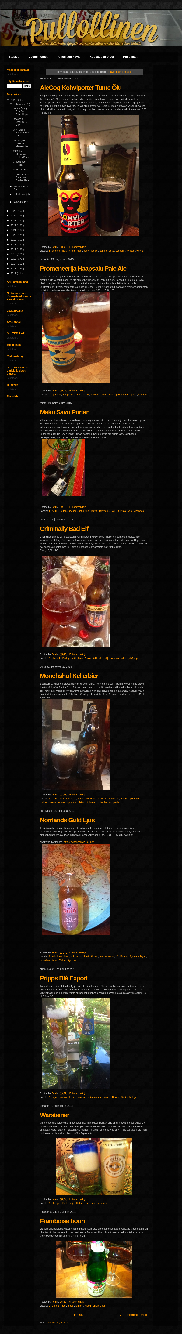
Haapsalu (68, 394)
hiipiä (72, 250)
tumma (122, 510)
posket (107, 1097)
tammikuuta (20, 202)
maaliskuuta (20, 186)
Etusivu (14, 56)
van (130, 510)
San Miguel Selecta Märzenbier (20, 143)
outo (112, 394)
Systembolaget (137, 956)
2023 (14, 220)
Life (87, 1203)
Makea (102, 798)
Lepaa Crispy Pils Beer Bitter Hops (20, 111)
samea (62, 802)
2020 (14, 235)
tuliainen (92, 802)
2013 (14, 268)
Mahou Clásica (21, 169)
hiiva (61, 798)
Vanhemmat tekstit (134, 1315)
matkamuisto (107, 956)
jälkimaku (98, 658)
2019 (14, 239)
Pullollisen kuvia (68, 56)
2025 (14, 210)
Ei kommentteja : (78, 246)
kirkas (94, 956)
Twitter (63, 960)
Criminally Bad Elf (64, 528)
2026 (14, 100)
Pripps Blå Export (63, 978)
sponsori (72, 802)
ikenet (72, 1097)
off (117, 956)
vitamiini (103, 802)
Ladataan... (13, 74)
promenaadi (123, 394)
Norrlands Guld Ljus (67, 820)
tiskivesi (142, 394)
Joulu (88, 658)
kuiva (94, 510)
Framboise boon (62, 1220)
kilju (107, 658)
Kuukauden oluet (101, 56)
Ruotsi (124, 956)
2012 (14, 273)
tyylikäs (130, 250)
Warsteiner (54, 1114)
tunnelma (45, 960)
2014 (14, 263)
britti (74, 658)
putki (134, 394)
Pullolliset (130, 56)
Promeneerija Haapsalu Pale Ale (83, 268)
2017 (14, 249)
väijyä (139, 250)
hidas (71, 1305)
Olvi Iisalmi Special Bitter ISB (21, 132)
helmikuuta (20, 194)
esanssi (56, 250)
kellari (81, 798)
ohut (111, 250)
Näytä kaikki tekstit (119, 71)
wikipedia (114, 802)
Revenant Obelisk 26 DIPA (20, 122)
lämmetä (104, 510)
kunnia (103, 250)
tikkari (82, 802)
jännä (86, 956)
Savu (114, 510)
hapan (85, 394)
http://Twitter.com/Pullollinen (79, 841)
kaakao (73, 510)
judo (79, 250)
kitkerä (95, 394)
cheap (55, 1203)
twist (55, 960)
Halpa (79, 1203)
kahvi (87, 250)
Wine (124, 658)
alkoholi (56, 658)
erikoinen (57, 956)
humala (63, 1097)
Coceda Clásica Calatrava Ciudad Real (21, 177)
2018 (14, 244)
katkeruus (84, 510)
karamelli (71, 798)
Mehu (88, 1305)
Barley (66, 658)
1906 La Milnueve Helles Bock (21, 154)
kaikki (94, 250)
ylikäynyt (133, 658)
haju (65, 250)
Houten (63, 510)
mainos (95, 1203)
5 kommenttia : (77, 1301)
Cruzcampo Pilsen (19, 163)
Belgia (56, 1305)
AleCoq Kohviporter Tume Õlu (80, 87)
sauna (104, 1203)
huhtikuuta (20, 104)
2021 (14, 230)
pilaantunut (99, 1305)
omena (115, 658)
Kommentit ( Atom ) (57, 1322)
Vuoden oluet (38, 56)
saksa (53, 802)
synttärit (120, 250)
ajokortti (56, 394)
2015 (14, 258)
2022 (14, 225)
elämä (64, 1203)
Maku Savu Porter (64, 412)
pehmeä (135, 798)
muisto (104, 394)
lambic (79, 1305)
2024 (14, 215)
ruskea (44, 802)
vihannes (139, 510)
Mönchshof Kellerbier (69, 675)
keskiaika (91, 798)
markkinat (113, 798)
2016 (14, 254)
